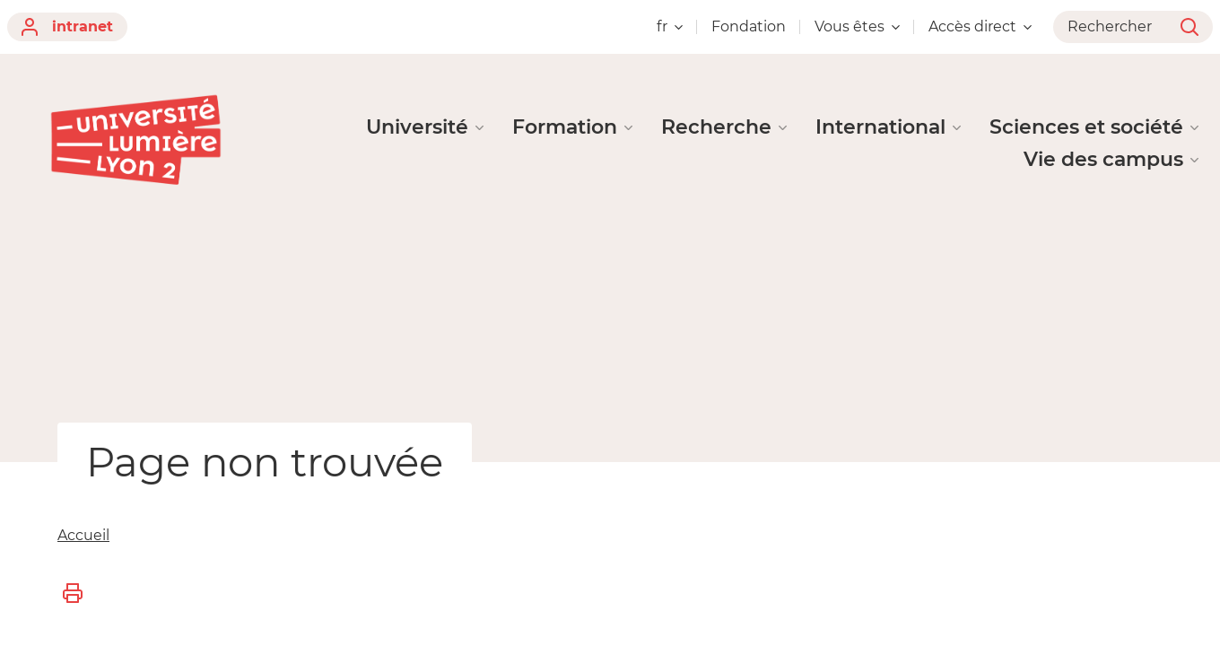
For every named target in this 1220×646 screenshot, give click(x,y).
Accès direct (980, 26)
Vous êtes (857, 26)
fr (670, 26)
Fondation (748, 26)
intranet (67, 27)
